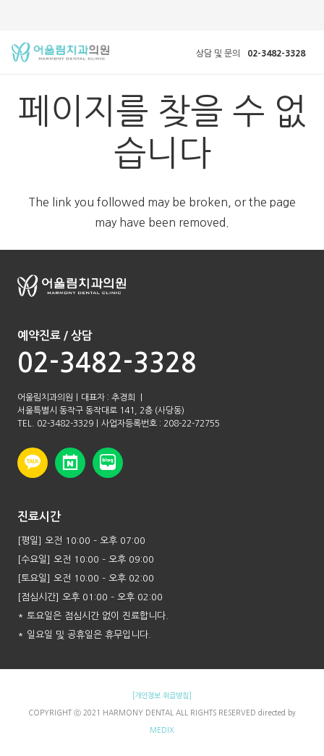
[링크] (60, 52)
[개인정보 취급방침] (162, 695)
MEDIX (162, 730)
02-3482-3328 (107, 363)
